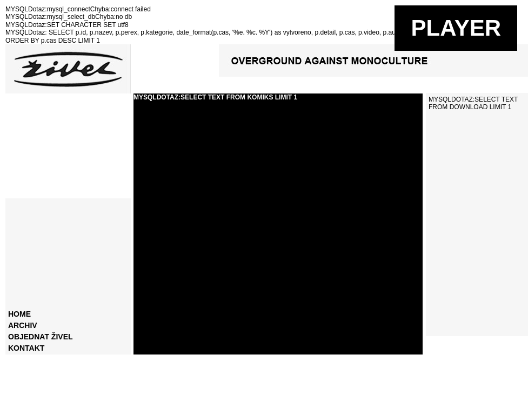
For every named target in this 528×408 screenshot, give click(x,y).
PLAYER (456, 28)
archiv (22, 325)
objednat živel (40, 336)
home (19, 314)
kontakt (26, 348)
